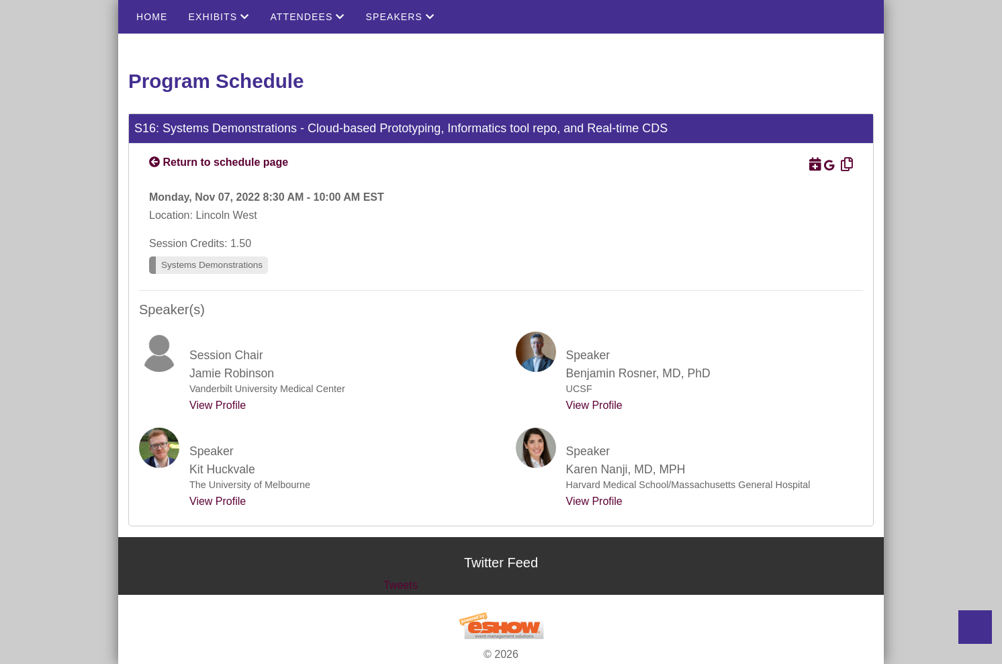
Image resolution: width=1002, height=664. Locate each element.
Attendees (307, 16)
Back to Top (975, 627)
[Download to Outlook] (813, 164)
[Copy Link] (845, 164)
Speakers (400, 16)
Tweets (400, 585)
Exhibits (218, 16)
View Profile (217, 405)
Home (151, 16)
